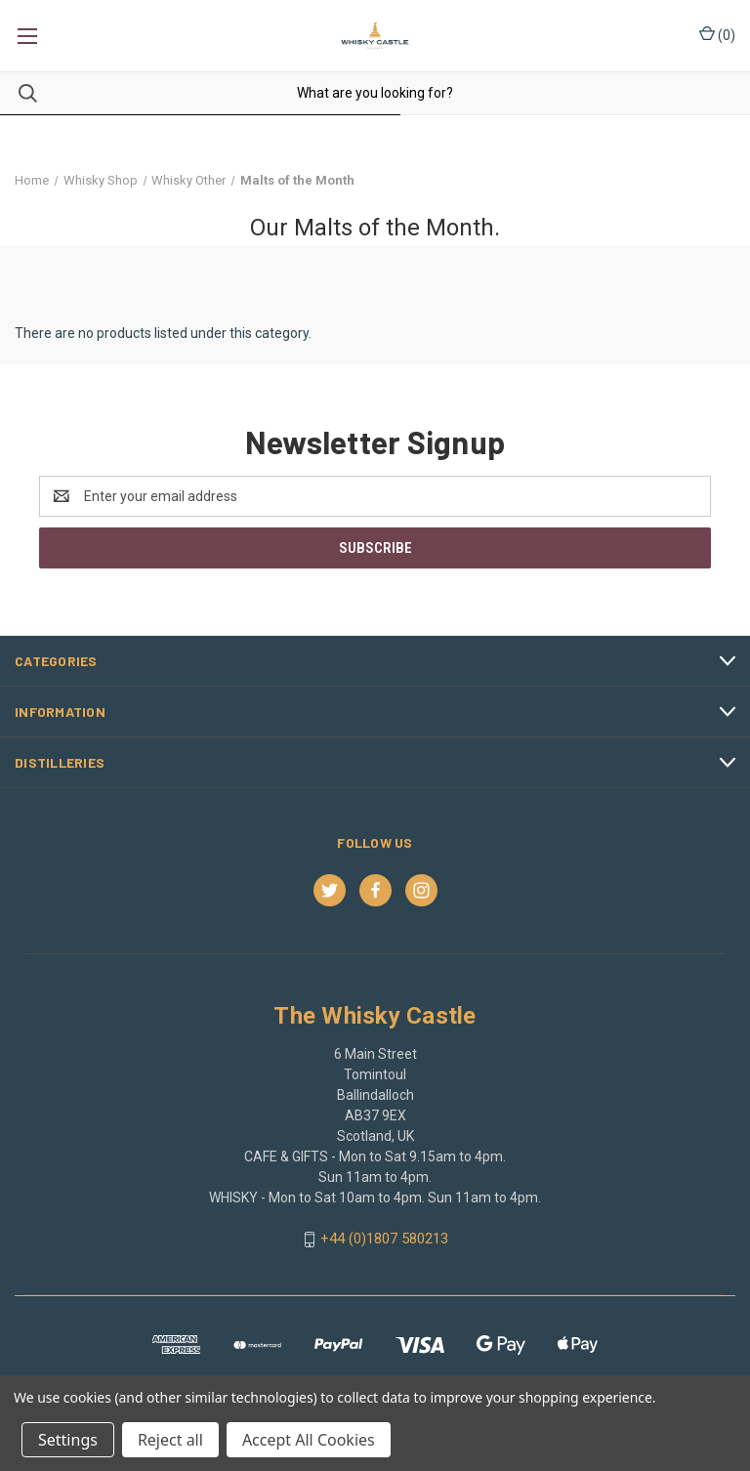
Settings (68, 1439)
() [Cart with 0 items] (717, 34)
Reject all (170, 1439)
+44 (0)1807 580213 (384, 1238)
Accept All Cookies (308, 1439)
